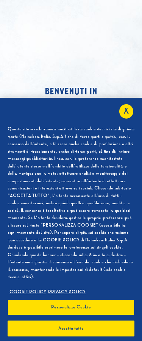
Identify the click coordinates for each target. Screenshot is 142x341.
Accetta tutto (71, 330)
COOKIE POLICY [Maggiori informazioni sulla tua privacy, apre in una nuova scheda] (27, 293)
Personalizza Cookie (71, 309)
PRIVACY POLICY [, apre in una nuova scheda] (67, 293)
